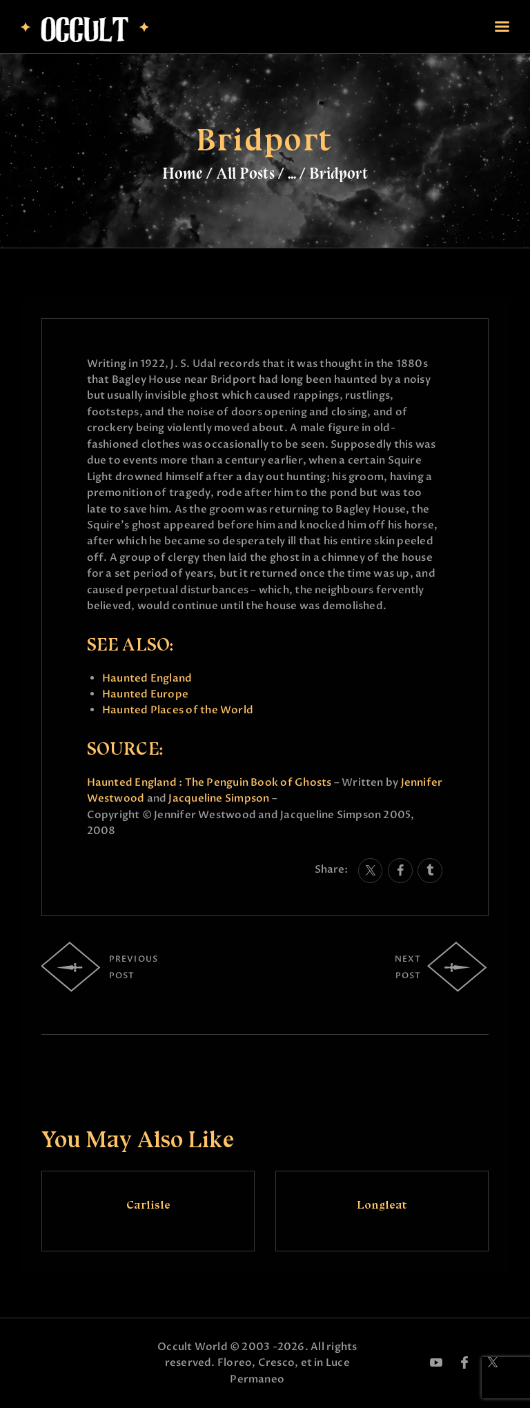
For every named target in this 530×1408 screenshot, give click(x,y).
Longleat (382, 1204)
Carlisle (148, 1204)
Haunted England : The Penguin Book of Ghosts (209, 782)
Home (182, 173)
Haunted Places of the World (177, 710)
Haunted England (147, 678)
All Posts (245, 173)
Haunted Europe (145, 694)
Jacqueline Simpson (218, 798)
